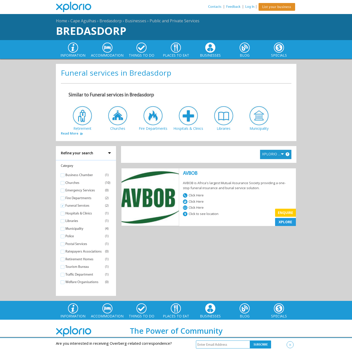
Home (61, 21)
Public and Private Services (174, 21)
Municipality (74, 228)
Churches (72, 183)
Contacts (214, 7)
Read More (69, 133)
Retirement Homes (79, 259)
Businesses (135, 21)
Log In (250, 7)
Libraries (71, 221)
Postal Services (76, 244)
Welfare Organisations (81, 282)
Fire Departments (78, 198)
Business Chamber (79, 175)
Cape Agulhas (83, 21)
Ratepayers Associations (83, 251)
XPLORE (285, 221)
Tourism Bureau (77, 267)
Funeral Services (77, 205)
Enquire (285, 212)
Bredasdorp (110, 21)
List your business (276, 7)
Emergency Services (80, 190)
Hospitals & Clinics (78, 213)
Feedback (233, 7)
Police (69, 236)
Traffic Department (79, 274)
